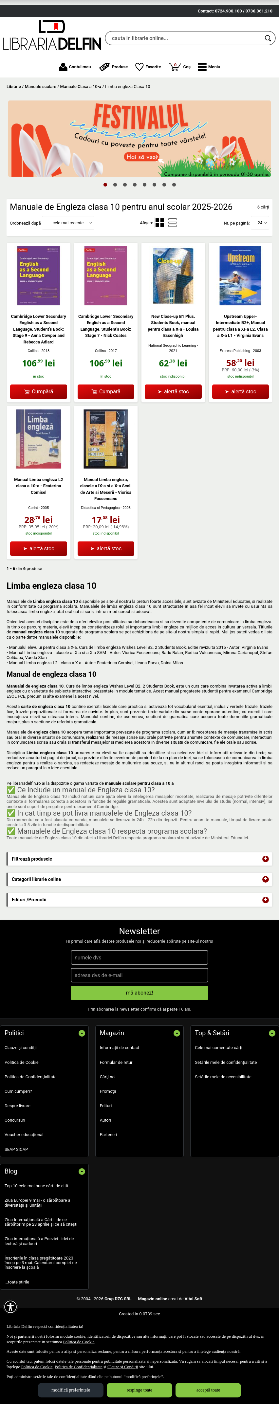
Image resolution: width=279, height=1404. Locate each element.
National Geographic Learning (172, 376)
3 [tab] (124, 215)
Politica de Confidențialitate (31, 1107)
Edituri (106, 1136)
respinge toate (139, 1390)
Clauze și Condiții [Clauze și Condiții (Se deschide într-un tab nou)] (122, 1366)
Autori (105, 1151)
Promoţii (108, 1122)
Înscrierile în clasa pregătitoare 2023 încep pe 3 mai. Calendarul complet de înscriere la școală (41, 1293)
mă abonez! (139, 1024)
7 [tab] (164, 215)
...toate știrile (17, 1312)
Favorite (148, 98)
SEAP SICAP (16, 1180)
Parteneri (108, 1165)
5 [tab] (144, 215)
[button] (209, 98)
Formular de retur (116, 1093)
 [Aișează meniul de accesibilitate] (10, 1307)
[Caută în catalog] (268, 69)
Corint (33, 539)
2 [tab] (115, 215)
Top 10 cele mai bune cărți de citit (36, 1217)
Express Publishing (235, 382)
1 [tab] (105, 215)
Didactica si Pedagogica (100, 539)
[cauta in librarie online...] (183, 69)
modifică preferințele (70, 1390)
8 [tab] (174, 215)
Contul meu (75, 98)
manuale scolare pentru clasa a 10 (137, 814)
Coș (179, 97)
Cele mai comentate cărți (218, 1078)
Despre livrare (17, 1136)
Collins (33, 382)
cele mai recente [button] (68, 253)
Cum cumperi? (18, 1122)
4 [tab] (134, 215)
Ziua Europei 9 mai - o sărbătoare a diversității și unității (37, 1234)
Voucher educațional (24, 1165)
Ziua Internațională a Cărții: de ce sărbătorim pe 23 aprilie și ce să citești (41, 1253)
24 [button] (260, 253)
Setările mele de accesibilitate (223, 1107)
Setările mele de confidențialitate (226, 1093)
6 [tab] (154, 215)
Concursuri (15, 1151)
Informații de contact (120, 1078)
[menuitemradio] (159, 253)
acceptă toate (208, 1390)
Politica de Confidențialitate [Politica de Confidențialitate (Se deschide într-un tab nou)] (78, 1366)
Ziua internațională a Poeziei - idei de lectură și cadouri (39, 1272)
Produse (113, 98)
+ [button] (266, 890)
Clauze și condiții (21, 1078)
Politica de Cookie (22, 1093)
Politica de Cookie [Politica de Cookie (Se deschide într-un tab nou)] (79, 1341)
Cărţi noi (108, 1107)
